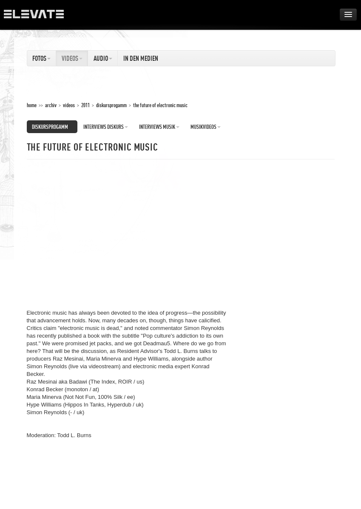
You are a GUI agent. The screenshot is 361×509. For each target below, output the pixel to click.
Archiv (51, 105)
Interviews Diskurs (105, 126)
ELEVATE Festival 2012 (38, 17)
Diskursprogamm (111, 105)
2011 (85, 105)
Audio (103, 58)
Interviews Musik (159, 126)
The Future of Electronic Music (160, 105)
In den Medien (140, 58)
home (32, 105)
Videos (72, 58)
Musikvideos (205, 126)
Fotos (41, 58)
